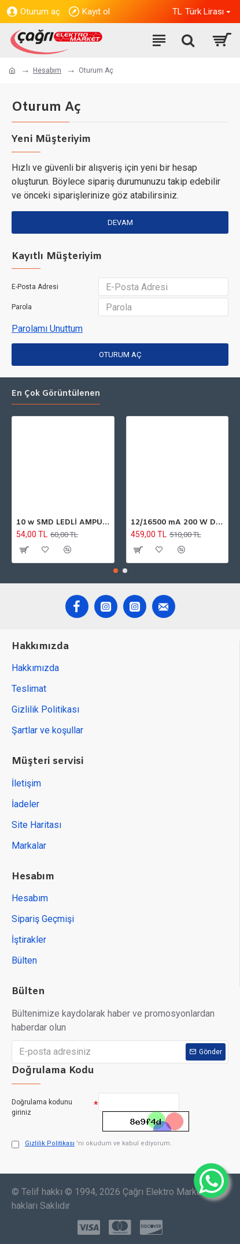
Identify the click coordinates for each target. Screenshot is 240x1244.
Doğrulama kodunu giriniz (42, 1107)
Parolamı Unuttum (47, 328)
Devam (120, 222)
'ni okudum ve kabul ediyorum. (92, 1144)
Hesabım (47, 70)
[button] (115, 570)
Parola (22, 307)
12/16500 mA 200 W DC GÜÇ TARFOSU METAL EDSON (177, 522)
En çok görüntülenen (56, 394)
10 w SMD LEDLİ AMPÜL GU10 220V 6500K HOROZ (63, 522)
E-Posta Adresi (35, 287)
